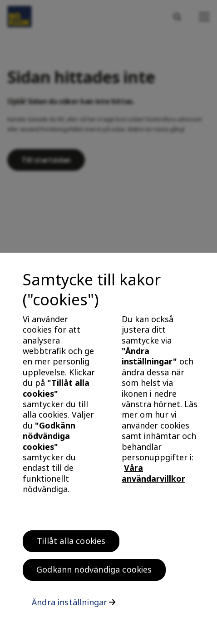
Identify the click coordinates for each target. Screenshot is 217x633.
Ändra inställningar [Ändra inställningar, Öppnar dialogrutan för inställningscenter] (69, 605)
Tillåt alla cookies (71, 544)
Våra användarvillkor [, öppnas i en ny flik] (153, 476)
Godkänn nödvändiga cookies (94, 573)
